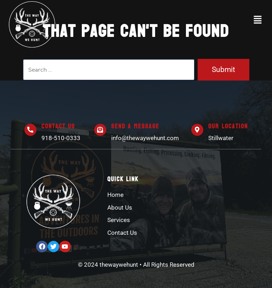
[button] (258, 20)
